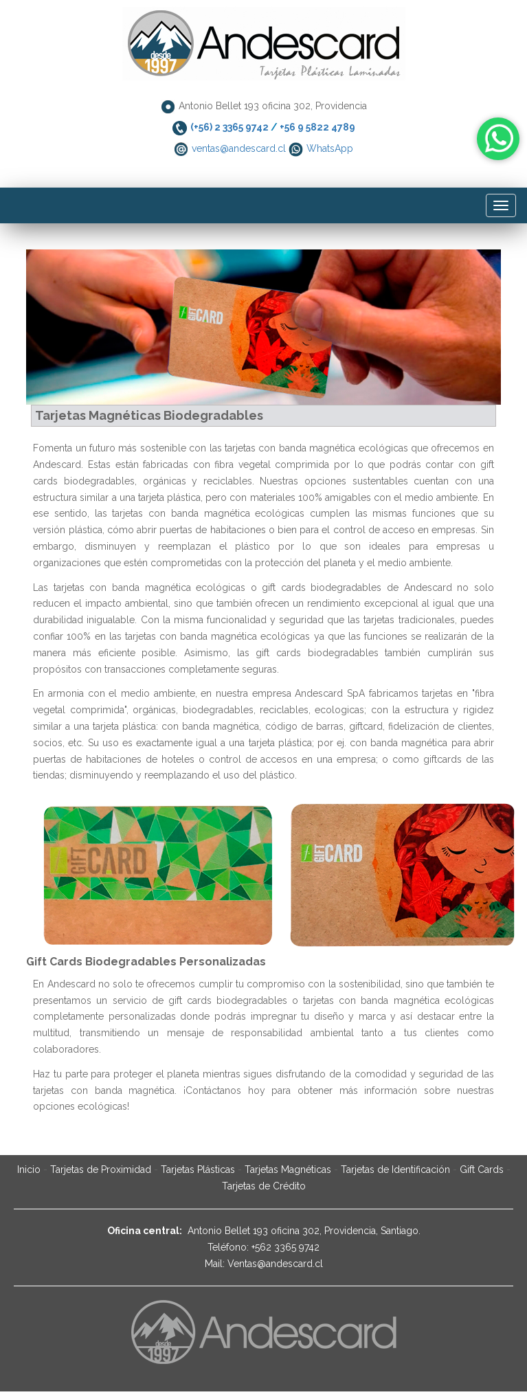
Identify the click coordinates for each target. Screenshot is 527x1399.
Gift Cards (482, 1169)
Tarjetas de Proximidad (100, 1169)
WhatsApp (329, 148)
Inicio (29, 1169)
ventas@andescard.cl (239, 148)
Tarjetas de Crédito (264, 1185)
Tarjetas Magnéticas (288, 1169)
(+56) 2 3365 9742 (229, 127)
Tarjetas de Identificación (397, 1169)
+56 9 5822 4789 (317, 127)
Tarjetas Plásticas (198, 1169)
